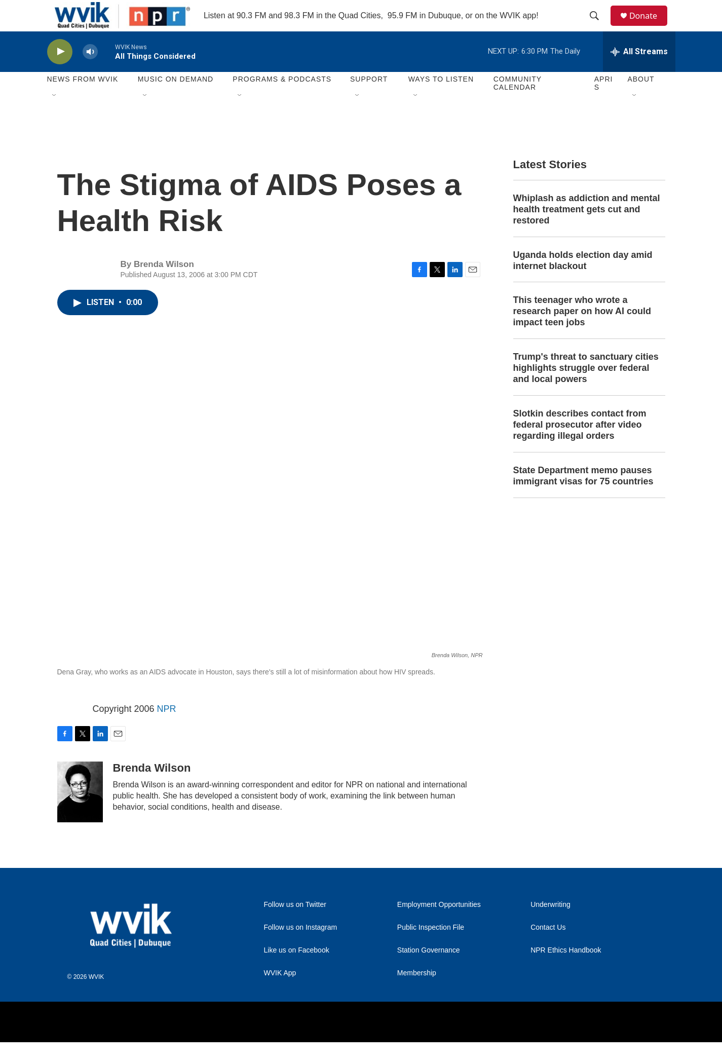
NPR (166, 731)
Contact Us (547, 949)
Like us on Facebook (296, 972)
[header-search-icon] (599, 26)
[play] (60, 74)
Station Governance (428, 972)
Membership (416, 995)
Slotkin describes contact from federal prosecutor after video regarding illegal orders (580, 446)
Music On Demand (176, 101)
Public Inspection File (430, 949)
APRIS (603, 105)
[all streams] (639, 73)
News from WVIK (83, 101)
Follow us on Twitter (295, 926)
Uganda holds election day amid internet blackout (583, 282)
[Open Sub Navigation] (55, 117)
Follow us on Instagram (300, 949)
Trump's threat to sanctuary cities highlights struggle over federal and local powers (586, 390)
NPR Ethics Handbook (565, 972)
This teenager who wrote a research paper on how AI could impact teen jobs (582, 333)
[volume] (90, 73)
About (640, 101)
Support (369, 101)
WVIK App (280, 995)
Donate (649, 26)
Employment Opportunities (439, 926)
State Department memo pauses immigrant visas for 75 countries (583, 497)
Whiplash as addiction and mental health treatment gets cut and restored (586, 231)
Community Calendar (517, 105)
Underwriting (550, 926)
